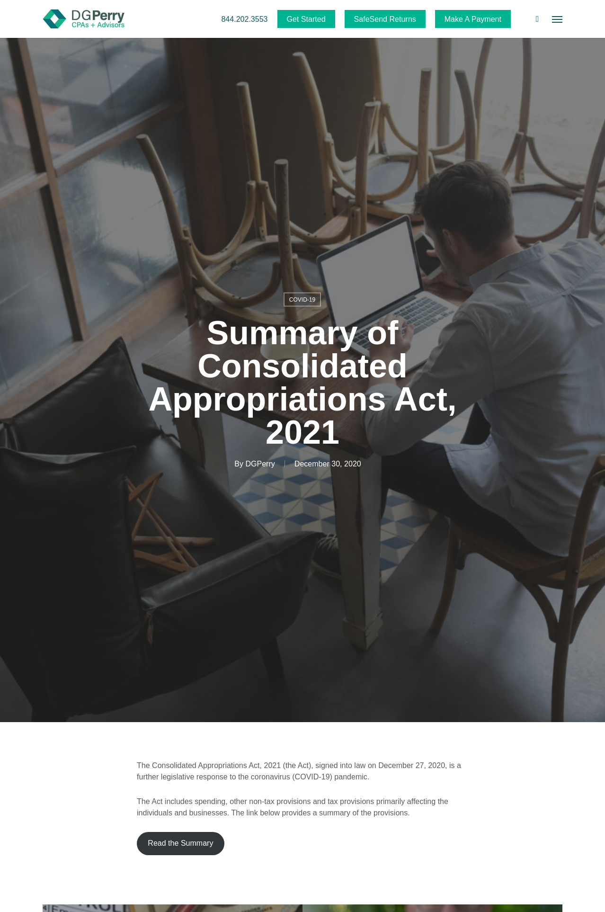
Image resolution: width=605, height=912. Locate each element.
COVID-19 (302, 299)
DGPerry (260, 464)
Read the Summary (180, 843)
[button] (557, 19)
